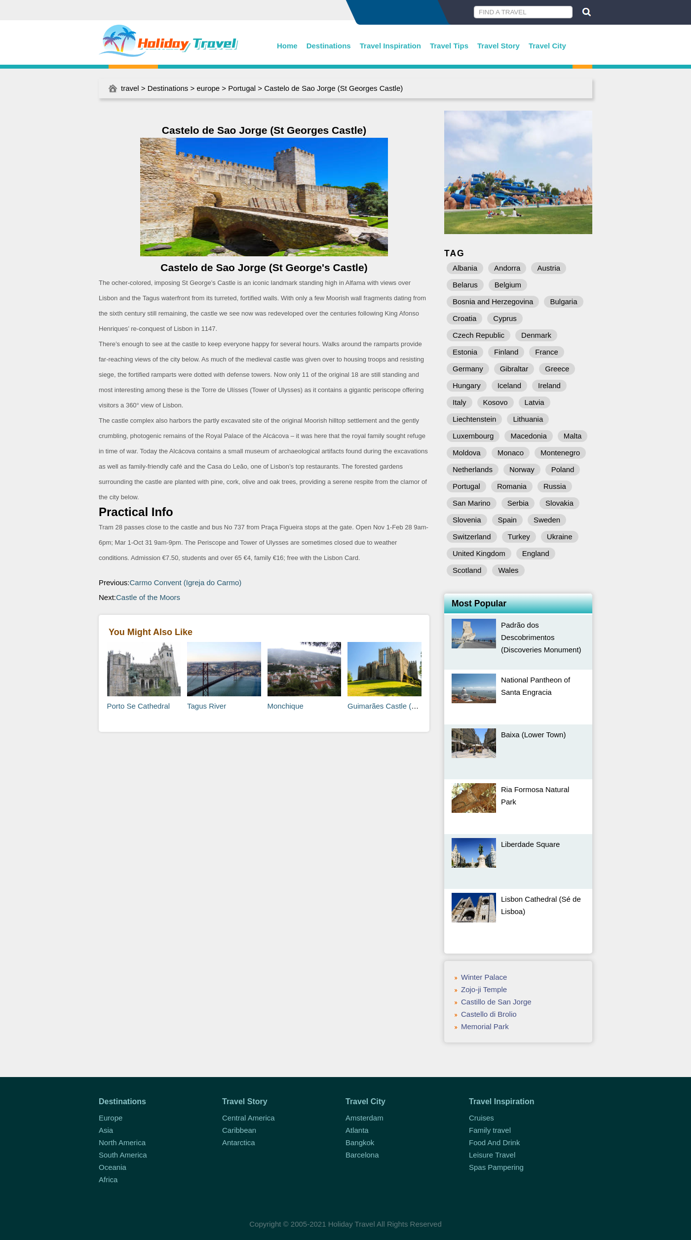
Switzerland (472, 536)
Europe (110, 1118)
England (535, 553)
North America (122, 1142)
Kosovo (495, 402)
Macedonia (528, 436)
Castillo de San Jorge (496, 1002)
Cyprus (505, 318)
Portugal (242, 88)
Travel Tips (449, 45)
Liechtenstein (474, 419)
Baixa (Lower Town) (533, 734)
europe (208, 88)
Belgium (508, 284)
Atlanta (357, 1130)
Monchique (286, 706)
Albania (465, 268)
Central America (248, 1118)
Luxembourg (473, 436)
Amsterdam (365, 1118)
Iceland (509, 385)
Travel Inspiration (390, 45)
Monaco (511, 452)
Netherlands (473, 469)
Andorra (507, 268)
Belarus (465, 284)
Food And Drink (494, 1142)
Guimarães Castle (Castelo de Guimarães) (417, 706)
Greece (557, 368)
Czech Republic (478, 335)
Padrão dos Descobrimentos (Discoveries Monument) (541, 637)
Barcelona (362, 1155)
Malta (573, 436)
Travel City (547, 45)
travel (130, 88)
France (546, 352)
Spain (507, 520)
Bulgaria (563, 301)
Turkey (519, 536)
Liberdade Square (530, 844)
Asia (106, 1130)
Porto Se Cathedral (138, 706)
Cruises (481, 1118)
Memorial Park (485, 1026)
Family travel (490, 1130)
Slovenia (467, 520)
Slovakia (559, 503)
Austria (548, 268)
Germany (468, 368)
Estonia (465, 352)
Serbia (518, 503)
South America (123, 1155)
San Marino (472, 503)
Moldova (467, 452)
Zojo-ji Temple (484, 989)
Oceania (112, 1167)
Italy (459, 402)
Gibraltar (514, 368)
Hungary (467, 385)
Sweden (547, 520)
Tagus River (206, 706)
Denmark (536, 335)
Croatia (464, 318)
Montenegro (560, 452)
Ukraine (560, 536)
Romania (512, 486)
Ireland (549, 385)
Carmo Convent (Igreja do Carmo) (186, 582)
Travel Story (498, 45)
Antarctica (238, 1142)
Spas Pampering (496, 1167)
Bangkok (360, 1142)
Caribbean (239, 1130)
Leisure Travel (492, 1155)
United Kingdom (479, 553)
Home (287, 45)
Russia (554, 486)
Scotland (467, 570)
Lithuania (528, 419)
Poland (563, 469)
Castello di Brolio (489, 1014)
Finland (506, 352)
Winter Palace (484, 977)
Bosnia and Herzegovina (493, 301)
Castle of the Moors (148, 597)
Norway (522, 469)
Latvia (534, 402)
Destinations (329, 45)
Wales (508, 570)
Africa (108, 1179)
